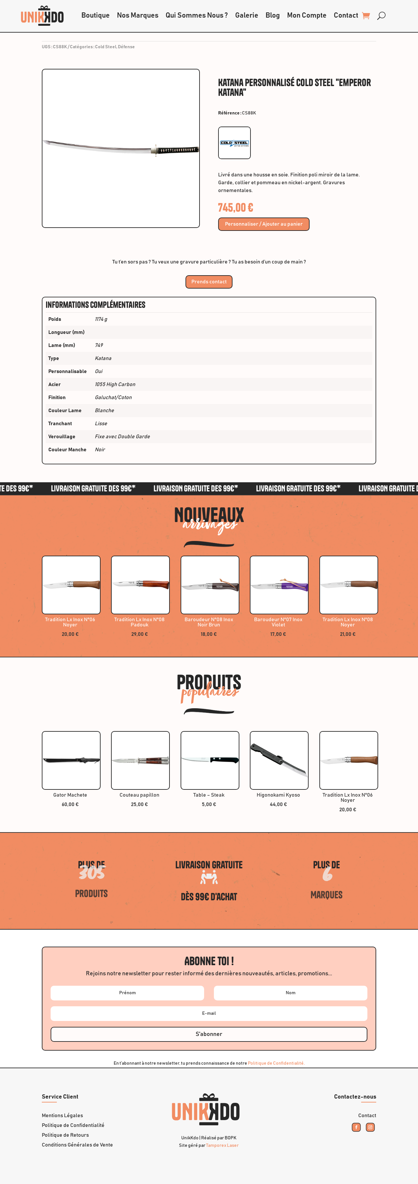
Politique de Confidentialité (73, 1125)
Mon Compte (307, 15)
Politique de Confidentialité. (276, 1063)
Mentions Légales (62, 1115)
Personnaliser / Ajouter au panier (264, 224)
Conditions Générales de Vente (77, 1145)
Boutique (95, 15)
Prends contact (209, 281)
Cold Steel (105, 47)
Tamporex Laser (222, 1145)
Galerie (246, 15)
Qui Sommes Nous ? (197, 15)
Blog (272, 15)
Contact (346, 15)
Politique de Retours (65, 1135)
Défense (126, 47)
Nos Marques (137, 15)
